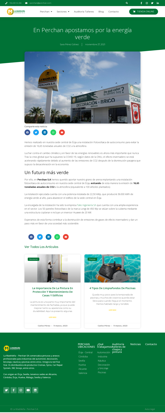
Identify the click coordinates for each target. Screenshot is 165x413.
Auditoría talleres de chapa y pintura (118, 348)
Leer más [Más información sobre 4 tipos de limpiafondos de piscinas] (112, 310)
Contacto (113, 11)
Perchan (46, 11)
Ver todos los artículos (41, 247)
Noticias (135, 344)
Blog (101, 11)
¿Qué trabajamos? (105, 345)
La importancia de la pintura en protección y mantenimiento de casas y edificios (52, 291)
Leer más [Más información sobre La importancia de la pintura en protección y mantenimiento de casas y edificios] (52, 317)
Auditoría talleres (84, 11)
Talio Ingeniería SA (86, 205)
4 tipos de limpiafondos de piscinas (112, 288)
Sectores (63, 11)
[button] (127, 3)
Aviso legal (150, 409)
